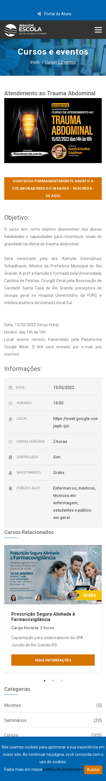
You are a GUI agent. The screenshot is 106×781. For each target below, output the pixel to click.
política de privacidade (63, 769)
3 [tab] (61, 680)
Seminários (53, 720)
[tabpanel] (53, 609)
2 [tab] (53, 680)
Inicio (35, 62)
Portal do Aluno (54, 14)
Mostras (53, 705)
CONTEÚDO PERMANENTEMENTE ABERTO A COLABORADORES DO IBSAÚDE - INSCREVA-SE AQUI (53, 188)
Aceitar (93, 769)
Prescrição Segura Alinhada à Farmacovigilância (43, 616)
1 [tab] (44, 680)
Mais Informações (53, 660)
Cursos (53, 735)
